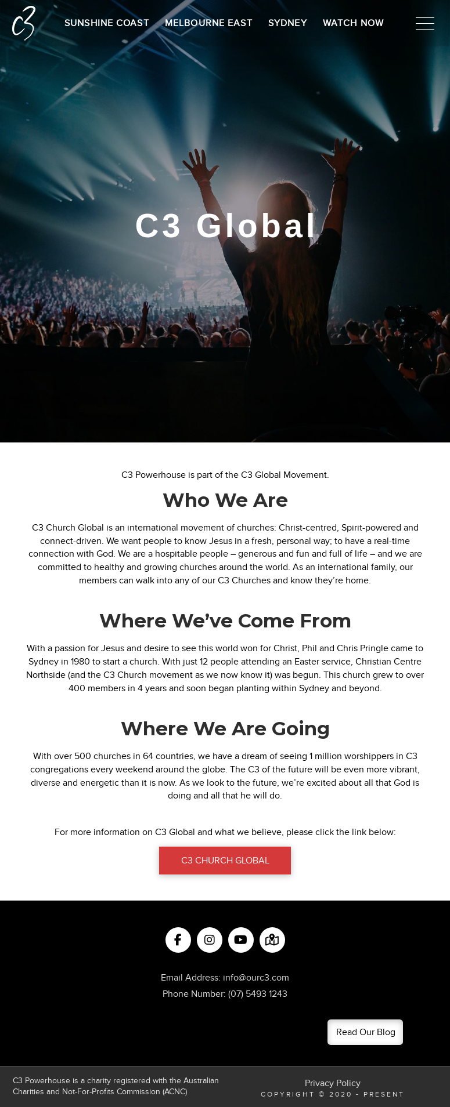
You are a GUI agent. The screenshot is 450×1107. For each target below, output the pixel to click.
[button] (425, 23)
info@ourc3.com (256, 977)
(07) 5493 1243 (257, 994)
